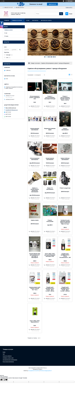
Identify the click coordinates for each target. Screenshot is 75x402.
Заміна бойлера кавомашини (65, 159)
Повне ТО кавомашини (49, 188)
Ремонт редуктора (65, 188)
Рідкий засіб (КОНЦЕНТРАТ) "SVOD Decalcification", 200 (65, 255)
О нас (27, 20)
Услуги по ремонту (7, 355)
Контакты (35, 20)
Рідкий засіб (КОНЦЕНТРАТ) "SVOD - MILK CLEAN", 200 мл (50, 289)
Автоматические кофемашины (10, 359)
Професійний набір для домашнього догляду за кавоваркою (34, 255)
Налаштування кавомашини (50, 159)
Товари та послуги (35, 63)
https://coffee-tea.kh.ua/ (11, 107)
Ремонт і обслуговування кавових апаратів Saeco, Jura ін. (65, 98)
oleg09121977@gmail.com (12, 110)
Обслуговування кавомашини (34, 159)
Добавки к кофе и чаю (8, 357)
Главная (6, 20)
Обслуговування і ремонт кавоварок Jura (35, 97)
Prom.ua (45, 367)
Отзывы (6, 36)
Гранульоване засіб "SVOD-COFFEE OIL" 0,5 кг (34, 288)
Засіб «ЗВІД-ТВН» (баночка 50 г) (35, 321)
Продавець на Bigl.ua (37, 369)
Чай (4, 354)
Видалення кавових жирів (49, 129)
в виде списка (71, 75)
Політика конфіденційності (46, 370)
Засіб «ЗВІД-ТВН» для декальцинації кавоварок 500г (49, 255)
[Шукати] (61, 13)
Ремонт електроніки (49, 221)
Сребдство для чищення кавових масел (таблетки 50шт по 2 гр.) (65, 222)
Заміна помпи (34, 220)
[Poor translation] (5, 380)
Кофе (4, 352)
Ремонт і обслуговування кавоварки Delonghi (49, 97)
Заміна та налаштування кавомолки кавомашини (35, 189)
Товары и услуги (17, 20)
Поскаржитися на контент (33, 370)
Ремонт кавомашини (65, 129)
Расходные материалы (8, 361)
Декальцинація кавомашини (34, 129)
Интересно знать (46, 20)
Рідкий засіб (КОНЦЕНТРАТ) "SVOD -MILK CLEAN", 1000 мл (65, 289)
